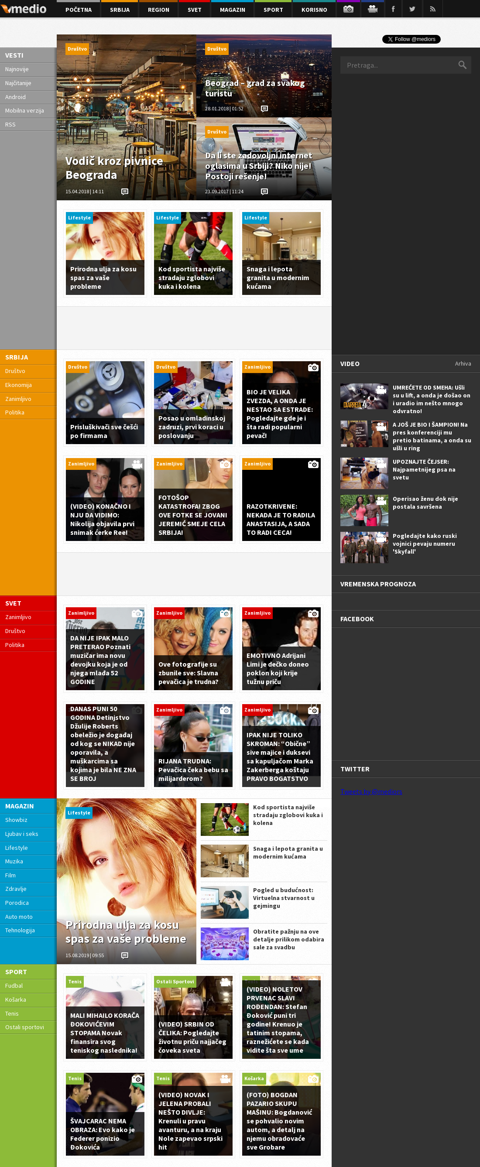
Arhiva (463, 363)
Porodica (17, 903)
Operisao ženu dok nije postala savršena (425, 502)
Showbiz (16, 820)
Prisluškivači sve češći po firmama (104, 431)
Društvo (15, 371)
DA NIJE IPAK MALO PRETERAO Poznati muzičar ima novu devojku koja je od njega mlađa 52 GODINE (100, 659)
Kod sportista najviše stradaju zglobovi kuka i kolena (191, 277)
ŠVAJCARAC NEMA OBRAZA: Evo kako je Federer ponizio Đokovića (102, 1133)
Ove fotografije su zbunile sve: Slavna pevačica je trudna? (188, 673)
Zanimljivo (18, 399)
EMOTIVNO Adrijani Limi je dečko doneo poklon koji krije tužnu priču (278, 668)
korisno (314, 10)
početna (78, 10)
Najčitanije (18, 83)
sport (273, 10)
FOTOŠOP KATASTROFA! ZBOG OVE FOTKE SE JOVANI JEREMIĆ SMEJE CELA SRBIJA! (192, 515)
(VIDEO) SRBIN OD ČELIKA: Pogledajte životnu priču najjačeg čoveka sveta (192, 1037)
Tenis (12, 1013)
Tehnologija (20, 930)
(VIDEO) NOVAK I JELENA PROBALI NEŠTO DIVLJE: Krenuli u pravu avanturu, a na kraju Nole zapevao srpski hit (190, 1120)
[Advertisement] (373, 213)
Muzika (14, 861)
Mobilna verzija (24, 110)
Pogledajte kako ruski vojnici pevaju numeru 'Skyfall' (425, 543)
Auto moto (19, 917)
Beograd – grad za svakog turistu (255, 88)
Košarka (15, 999)
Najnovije (17, 69)
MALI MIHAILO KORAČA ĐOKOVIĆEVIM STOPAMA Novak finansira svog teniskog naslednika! (104, 1032)
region (158, 10)
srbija (120, 10)
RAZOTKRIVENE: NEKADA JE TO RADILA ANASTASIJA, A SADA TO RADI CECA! (281, 519)
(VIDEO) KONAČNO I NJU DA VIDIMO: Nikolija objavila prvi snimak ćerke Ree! (102, 519)
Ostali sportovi (24, 1027)
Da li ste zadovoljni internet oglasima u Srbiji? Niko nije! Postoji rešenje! (258, 165)
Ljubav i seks (21, 834)
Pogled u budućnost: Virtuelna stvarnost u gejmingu (284, 898)
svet (195, 10)
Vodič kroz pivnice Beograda (114, 167)
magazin (232, 10)
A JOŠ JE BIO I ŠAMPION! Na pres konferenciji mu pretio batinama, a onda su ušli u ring (432, 436)
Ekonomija (18, 385)
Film (10, 875)
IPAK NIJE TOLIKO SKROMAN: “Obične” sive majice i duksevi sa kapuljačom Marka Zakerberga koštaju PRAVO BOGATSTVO (280, 756)
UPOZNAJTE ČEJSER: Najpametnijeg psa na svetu (424, 469)
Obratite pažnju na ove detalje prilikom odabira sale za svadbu (288, 939)
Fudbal (14, 985)
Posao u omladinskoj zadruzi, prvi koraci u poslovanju (191, 427)
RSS (10, 124)
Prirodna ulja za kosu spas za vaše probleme (103, 277)
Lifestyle (16, 848)
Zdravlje (16, 889)
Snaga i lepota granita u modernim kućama (278, 277)
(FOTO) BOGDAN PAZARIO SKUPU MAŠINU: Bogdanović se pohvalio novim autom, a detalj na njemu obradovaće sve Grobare (279, 1120)
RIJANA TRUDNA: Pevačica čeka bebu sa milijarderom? (193, 769)
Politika (14, 412)
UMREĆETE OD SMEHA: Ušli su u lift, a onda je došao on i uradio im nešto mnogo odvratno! (431, 399)
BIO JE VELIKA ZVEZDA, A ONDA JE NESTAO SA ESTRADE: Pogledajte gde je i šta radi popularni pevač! (280, 413)
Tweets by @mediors (371, 791)
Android (15, 97)
